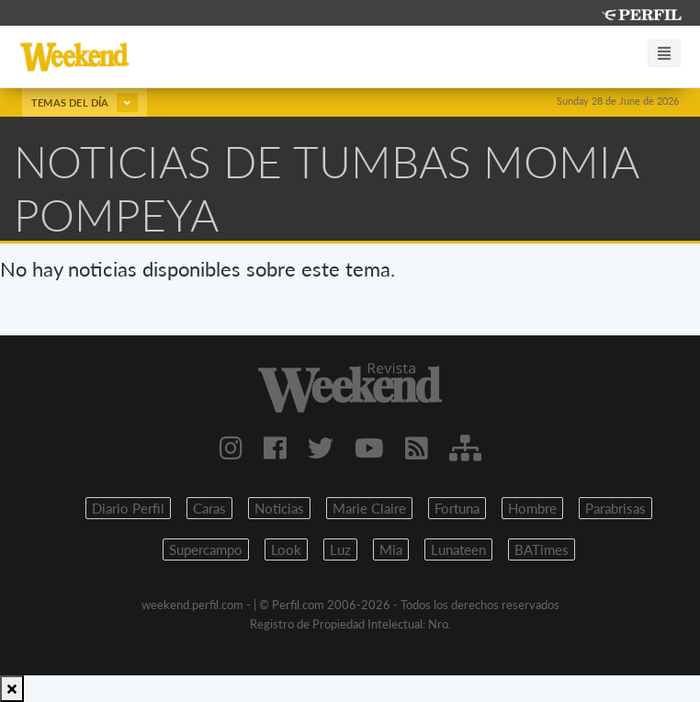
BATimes (541, 549)
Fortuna (457, 508)
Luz (340, 549)
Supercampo (206, 549)
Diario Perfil (128, 508)
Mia (390, 549)
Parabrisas (615, 508)
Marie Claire (369, 508)
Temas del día (84, 102)
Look (286, 549)
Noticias (279, 508)
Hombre (532, 508)
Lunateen (458, 549)
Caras (209, 508)
